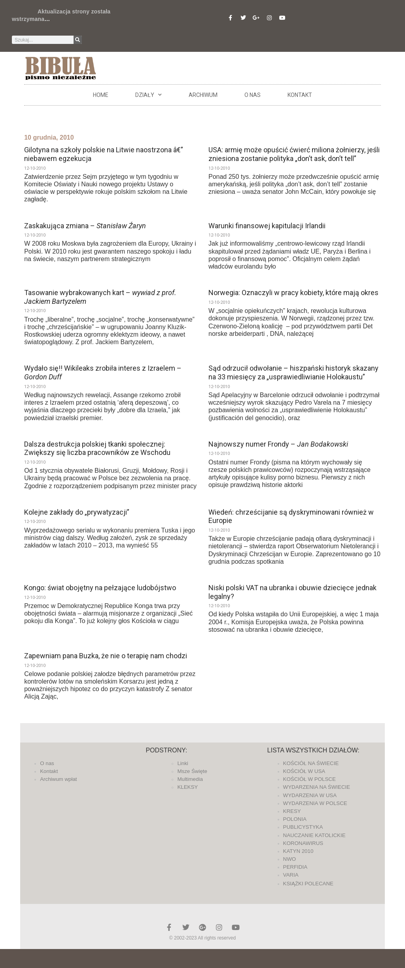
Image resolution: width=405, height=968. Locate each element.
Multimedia (189, 779)
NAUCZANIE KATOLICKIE (314, 835)
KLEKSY (187, 787)
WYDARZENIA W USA (310, 795)
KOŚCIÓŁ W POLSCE (309, 779)
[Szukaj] (78, 40)
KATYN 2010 (298, 851)
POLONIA (295, 819)
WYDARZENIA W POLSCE (315, 803)
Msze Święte (192, 771)
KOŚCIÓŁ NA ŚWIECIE (311, 763)
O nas (252, 95)
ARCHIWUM (203, 95)
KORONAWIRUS (303, 843)
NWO (289, 859)
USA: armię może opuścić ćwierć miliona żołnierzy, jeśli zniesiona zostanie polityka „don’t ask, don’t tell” (294, 154)
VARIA (291, 875)
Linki (182, 763)
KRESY (292, 811)
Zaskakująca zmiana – (85, 226)
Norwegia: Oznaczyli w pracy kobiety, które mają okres (293, 292)
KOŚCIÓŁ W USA (304, 771)
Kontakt (300, 95)
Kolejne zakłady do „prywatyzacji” (76, 512)
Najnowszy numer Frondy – (278, 444)
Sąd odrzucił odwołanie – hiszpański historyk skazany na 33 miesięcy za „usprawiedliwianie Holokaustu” (293, 372)
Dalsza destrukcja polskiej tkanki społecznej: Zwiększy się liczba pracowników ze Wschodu (97, 448)
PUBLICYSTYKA (303, 827)
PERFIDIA (295, 867)
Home (100, 95)
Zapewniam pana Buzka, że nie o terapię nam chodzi (105, 656)
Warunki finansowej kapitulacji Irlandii (267, 226)
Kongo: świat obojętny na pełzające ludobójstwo (100, 587)
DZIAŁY (148, 95)
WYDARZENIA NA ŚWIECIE (316, 787)
